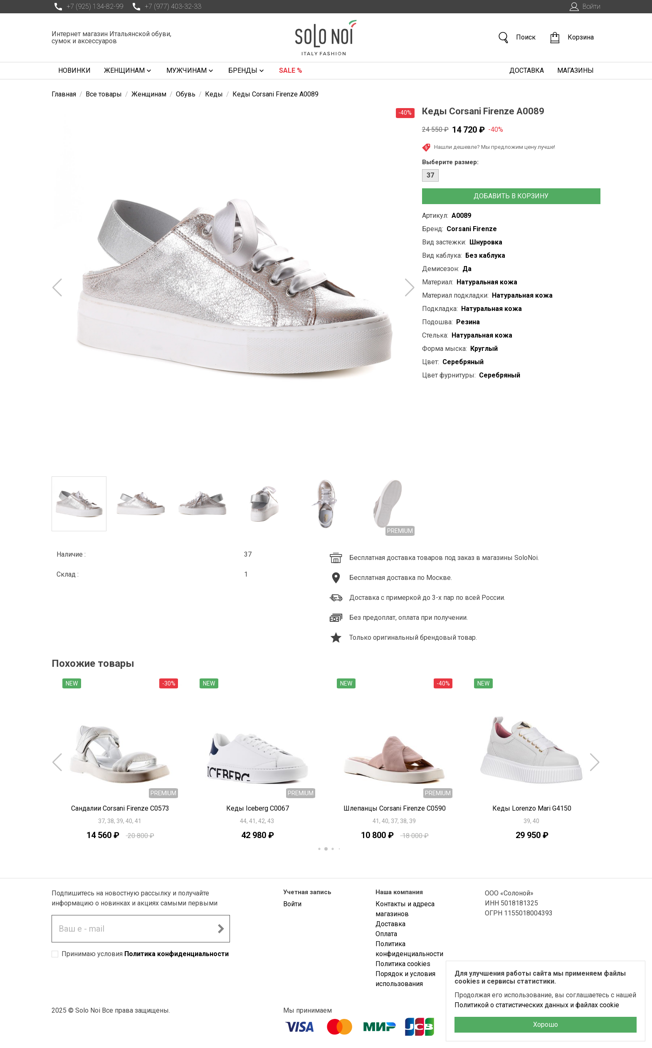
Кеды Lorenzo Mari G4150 (531, 808)
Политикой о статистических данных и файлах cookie (536, 1005)
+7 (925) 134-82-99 (87, 7)
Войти (584, 7)
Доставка (526, 70)
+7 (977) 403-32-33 (165, 7)
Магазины (575, 70)
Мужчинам (190, 71)
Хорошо (545, 1024)
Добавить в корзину (511, 196)
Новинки (74, 70)
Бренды (247, 71)
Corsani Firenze (472, 229)
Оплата (386, 934)
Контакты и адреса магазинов (405, 909)
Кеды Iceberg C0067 (257, 808)
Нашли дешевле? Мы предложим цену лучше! (488, 147)
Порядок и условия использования (405, 979)
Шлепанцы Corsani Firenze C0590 (394, 808)
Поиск (516, 38)
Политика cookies (402, 964)
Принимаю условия (145, 954)
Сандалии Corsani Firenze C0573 (120, 808)
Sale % (290, 70)
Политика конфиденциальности (176, 954)
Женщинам (128, 71)
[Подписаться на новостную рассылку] (221, 929)
